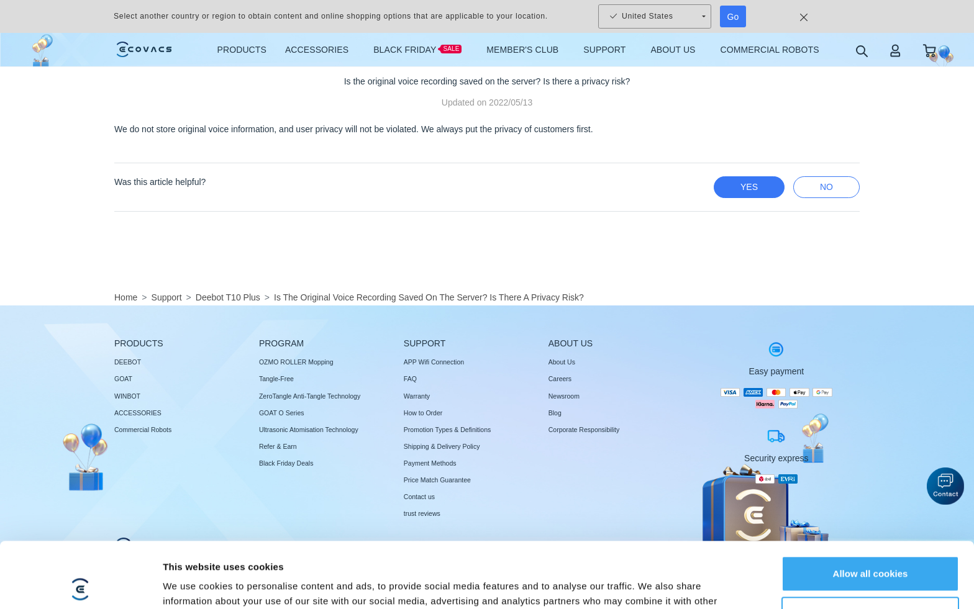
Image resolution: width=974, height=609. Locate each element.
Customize (871, 548)
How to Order (423, 413)
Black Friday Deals (286, 463)
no (826, 187)
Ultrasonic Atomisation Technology (308, 429)
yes (749, 187)
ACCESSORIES (138, 413)
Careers (559, 378)
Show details (192, 584)
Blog (555, 413)
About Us (561, 362)
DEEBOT (127, 362)
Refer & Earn (278, 446)
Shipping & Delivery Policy (442, 446)
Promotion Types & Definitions (447, 429)
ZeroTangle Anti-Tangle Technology (309, 396)
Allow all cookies (870, 508)
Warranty (417, 396)
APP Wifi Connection (434, 362)
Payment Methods (430, 463)
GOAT (123, 378)
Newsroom (564, 396)
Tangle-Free (276, 378)
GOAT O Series (281, 413)
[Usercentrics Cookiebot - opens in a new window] (80, 584)
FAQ (410, 378)
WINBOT (127, 396)
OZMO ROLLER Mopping (296, 362)
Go (733, 17)
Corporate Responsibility (583, 429)
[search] (861, 50)
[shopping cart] (930, 50)
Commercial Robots (142, 429)
